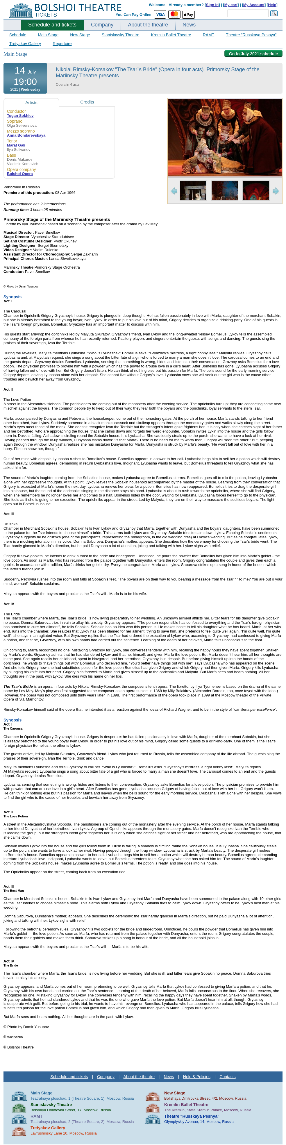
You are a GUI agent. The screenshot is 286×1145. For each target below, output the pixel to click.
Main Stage (48, 35)
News (189, 25)
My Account (253, 5)
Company (102, 25)
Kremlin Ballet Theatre (171, 35)
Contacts (227, 1076)
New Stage (80, 35)
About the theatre (148, 25)
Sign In (212, 5)
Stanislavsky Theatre (121, 35)
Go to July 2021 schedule (253, 53)
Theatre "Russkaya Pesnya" (251, 35)
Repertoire (62, 43)
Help (272, 5)
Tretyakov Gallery (25, 43)
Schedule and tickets (52, 25)
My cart (231, 5)
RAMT (208, 35)
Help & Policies (196, 1076)
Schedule (17, 35)
